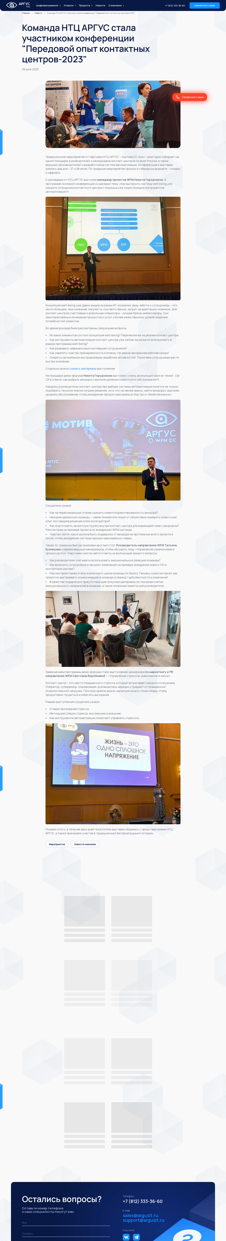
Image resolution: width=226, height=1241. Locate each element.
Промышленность (33, 1195)
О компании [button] (115, 5)
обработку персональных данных (81, 1123)
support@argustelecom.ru (173, 1187)
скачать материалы (83, 369)
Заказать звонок (39, 1122)
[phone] (66, 1099)
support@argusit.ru (143, 1085)
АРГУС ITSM (101, 1213)
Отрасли (27, 1190)
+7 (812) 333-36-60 (175, 5)
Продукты (28, 1208)
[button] (205, 5)
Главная (26, 13)
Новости (100, 5)
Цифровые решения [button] (47, 5)
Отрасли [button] (69, 5)
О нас (155, 1175)
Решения (27, 1162)
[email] (66, 1109)
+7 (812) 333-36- (140, 1066)
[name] (66, 1088)
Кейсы (184, 1173)
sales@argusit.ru (140, 1080)
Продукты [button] (85, 5)
